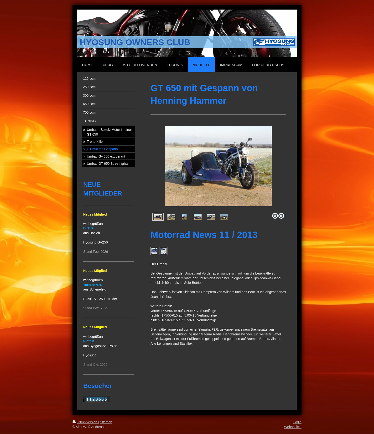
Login (297, 422)
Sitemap (106, 422)
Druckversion (85, 422)
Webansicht (292, 427)
